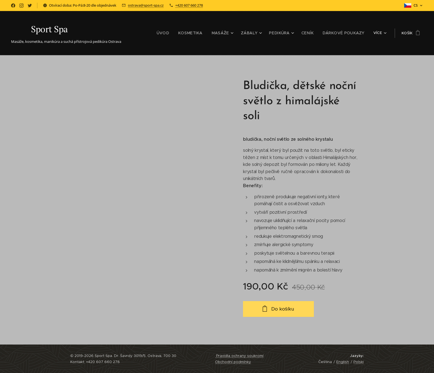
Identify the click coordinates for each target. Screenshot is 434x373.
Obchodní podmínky (233, 361)
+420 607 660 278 (189, 5)
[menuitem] (154, 33)
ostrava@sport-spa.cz (146, 5)
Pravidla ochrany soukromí (239, 355)
